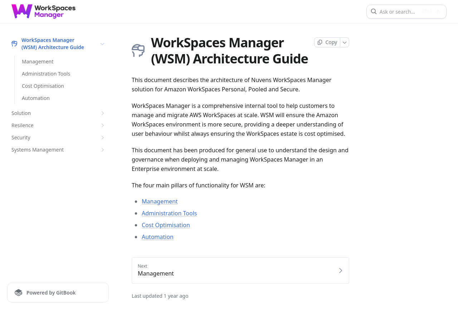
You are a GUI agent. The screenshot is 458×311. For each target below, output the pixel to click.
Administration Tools (46, 73)
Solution (58, 113)
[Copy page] (327, 42)
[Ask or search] (398, 11)
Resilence (58, 125)
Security (58, 137)
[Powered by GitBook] (58, 292)
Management (37, 61)
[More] (344, 42)
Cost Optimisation (43, 85)
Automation (36, 98)
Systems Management (58, 149)
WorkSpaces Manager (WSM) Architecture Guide (58, 44)
